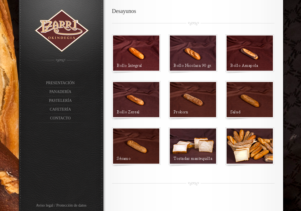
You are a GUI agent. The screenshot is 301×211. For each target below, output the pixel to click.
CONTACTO (60, 118)
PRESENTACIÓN (60, 83)
